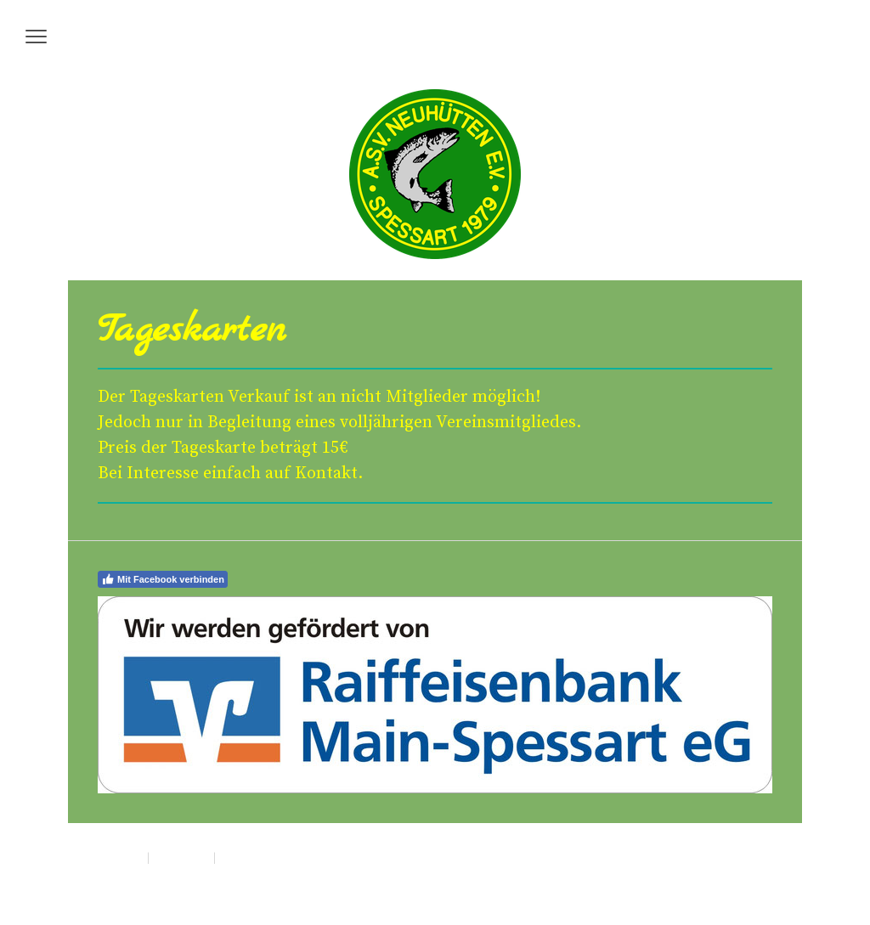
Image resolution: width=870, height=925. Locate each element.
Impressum (118, 857)
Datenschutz (181, 857)
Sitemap (237, 857)
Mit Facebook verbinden (162, 579)
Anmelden (754, 874)
